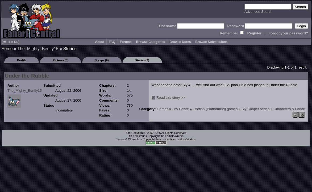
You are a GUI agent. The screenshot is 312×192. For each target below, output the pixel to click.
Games (162, 109)
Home (7, 48)
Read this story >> (170, 97)
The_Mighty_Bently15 (38, 48)
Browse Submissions (211, 42)
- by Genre (180, 109)
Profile (21, 60)
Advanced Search (258, 12)
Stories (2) (142, 60)
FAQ (112, 42)
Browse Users (180, 42)
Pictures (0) (60, 60)
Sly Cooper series (255, 109)
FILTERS (10, 41)
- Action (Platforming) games (215, 109)
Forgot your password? (288, 33)
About (99, 42)
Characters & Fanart (289, 109)
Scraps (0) (102, 60)
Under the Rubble (27, 76)
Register (254, 33)
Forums (126, 42)
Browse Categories (150, 42)
